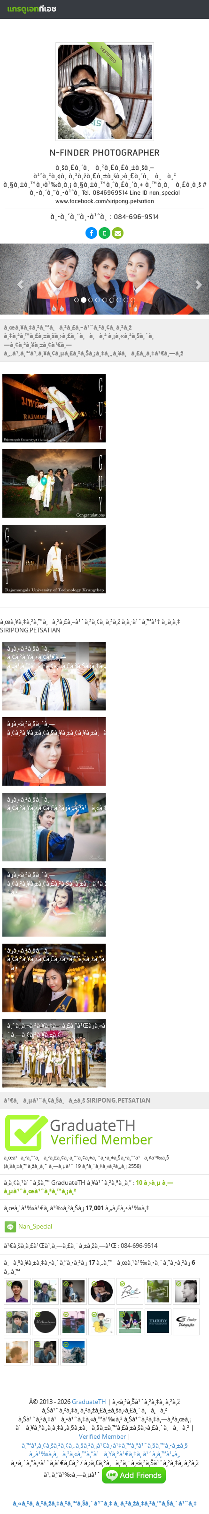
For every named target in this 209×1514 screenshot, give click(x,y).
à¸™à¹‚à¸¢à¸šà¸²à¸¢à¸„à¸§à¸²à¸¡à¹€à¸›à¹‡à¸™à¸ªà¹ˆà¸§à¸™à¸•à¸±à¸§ (105, 1445)
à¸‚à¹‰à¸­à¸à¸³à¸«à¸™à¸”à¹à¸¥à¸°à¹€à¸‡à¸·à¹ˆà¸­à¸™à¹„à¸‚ (104, 1454)
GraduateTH (89, 1401)
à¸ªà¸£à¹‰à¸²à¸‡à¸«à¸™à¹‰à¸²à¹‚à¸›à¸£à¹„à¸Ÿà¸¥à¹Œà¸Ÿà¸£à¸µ (116, 29)
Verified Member (102, 1436)
